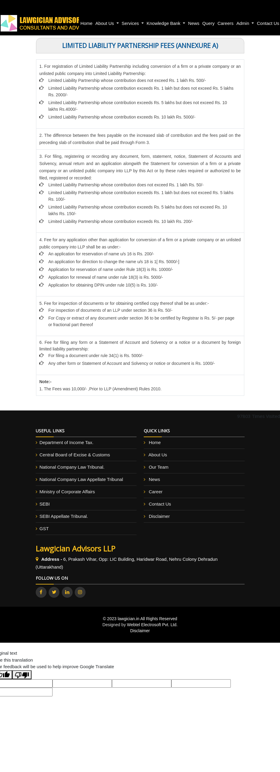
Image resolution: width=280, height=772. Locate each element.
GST (44, 528)
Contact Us (160, 503)
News (194, 23)
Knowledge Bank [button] (164, 23)
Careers (225, 23)
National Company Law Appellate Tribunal (81, 479)
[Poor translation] (22, 674)
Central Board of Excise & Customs (75, 454)
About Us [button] (105, 23)
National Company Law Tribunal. (72, 467)
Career (156, 491)
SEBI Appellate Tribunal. (64, 516)
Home (86, 23)
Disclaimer (159, 516)
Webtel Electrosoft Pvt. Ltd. (152, 624)
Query (208, 23)
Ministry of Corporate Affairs (67, 491)
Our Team (159, 467)
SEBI (45, 503)
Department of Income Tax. (67, 442)
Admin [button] (243, 23)
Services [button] (131, 23)
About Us (158, 454)
